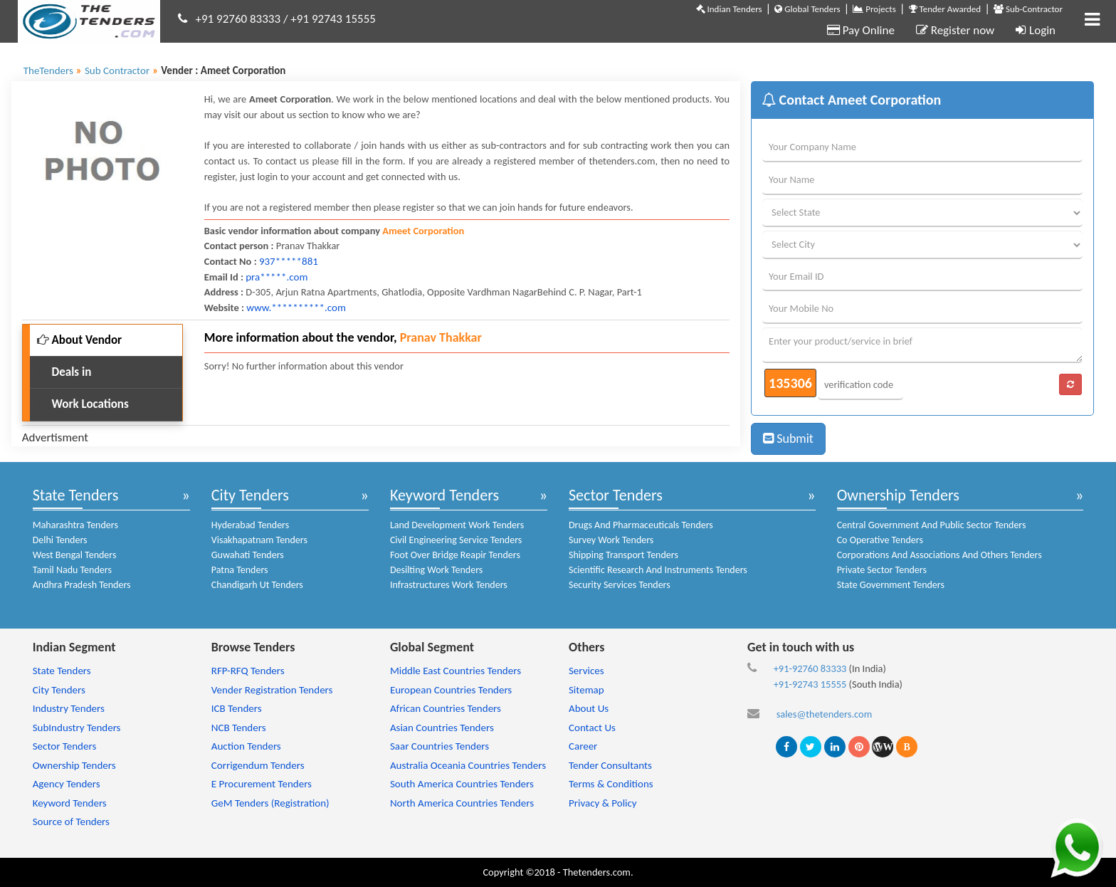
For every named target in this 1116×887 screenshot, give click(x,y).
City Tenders (250, 495)
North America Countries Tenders (462, 803)
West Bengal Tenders (75, 555)
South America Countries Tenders (462, 783)
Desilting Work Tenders (436, 570)
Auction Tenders (246, 746)
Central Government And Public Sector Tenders (931, 525)
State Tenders (76, 495)
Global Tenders (807, 9)
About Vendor (79, 339)
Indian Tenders (729, 9)
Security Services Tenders (619, 585)
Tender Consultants (610, 765)
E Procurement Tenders (261, 783)
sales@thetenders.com (825, 714)
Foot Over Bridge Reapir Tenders (455, 555)
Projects (874, 9)
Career (583, 746)
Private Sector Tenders (882, 570)
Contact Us (592, 727)
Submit (788, 438)
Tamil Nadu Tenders (72, 570)
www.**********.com (296, 307)
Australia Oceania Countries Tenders (468, 765)
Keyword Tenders (444, 495)
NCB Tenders (238, 727)
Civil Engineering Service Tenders (456, 540)
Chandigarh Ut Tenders (257, 585)
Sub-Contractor (1028, 9)
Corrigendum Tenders (258, 765)
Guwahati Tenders (247, 555)
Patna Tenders (239, 570)
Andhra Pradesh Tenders (82, 585)
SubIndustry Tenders (77, 727)
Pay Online (861, 30)
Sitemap (586, 689)
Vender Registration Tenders (272, 689)
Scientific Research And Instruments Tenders (658, 570)
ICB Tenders (236, 708)
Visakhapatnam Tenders (259, 540)
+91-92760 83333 (810, 668)
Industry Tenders (69, 708)
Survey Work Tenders (611, 540)
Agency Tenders (66, 783)
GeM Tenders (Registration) (270, 803)
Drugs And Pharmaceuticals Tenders (641, 525)
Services (586, 670)
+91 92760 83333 (238, 18)
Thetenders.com (597, 872)
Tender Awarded (945, 9)
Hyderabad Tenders (250, 525)
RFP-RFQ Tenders (248, 670)
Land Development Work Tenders (457, 525)
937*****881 (288, 261)
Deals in (64, 371)
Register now (955, 30)
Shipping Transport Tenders (623, 555)
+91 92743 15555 (333, 18)
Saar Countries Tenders (439, 746)
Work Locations (83, 404)
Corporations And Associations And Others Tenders (939, 555)
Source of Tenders (71, 821)
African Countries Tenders (445, 708)
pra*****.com (276, 277)
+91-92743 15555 (810, 684)
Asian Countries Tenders (442, 727)
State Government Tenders (890, 585)
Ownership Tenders (898, 495)
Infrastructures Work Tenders (448, 585)
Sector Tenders (616, 495)
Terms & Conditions (611, 783)
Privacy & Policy (603, 803)
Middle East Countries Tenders (455, 670)
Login (1036, 30)
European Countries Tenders (451, 689)
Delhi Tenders (60, 540)
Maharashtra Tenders (75, 525)
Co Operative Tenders (880, 540)
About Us (589, 708)
